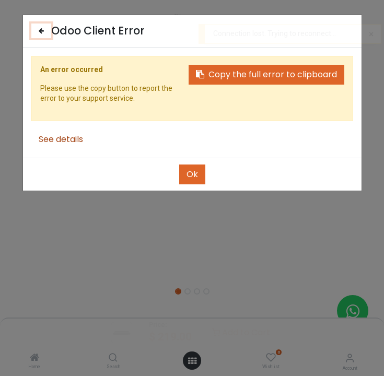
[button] (79, 167)
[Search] (113, 358)
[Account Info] (350, 358)
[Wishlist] (271, 357)
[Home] (34, 358)
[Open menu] (192, 361)
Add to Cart (241, 332)
